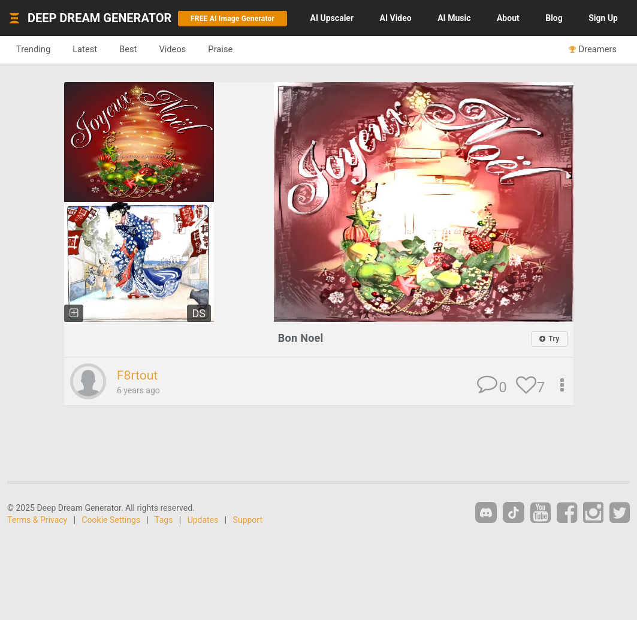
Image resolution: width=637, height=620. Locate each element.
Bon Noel (301, 338)
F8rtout (137, 375)
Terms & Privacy (37, 520)
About (508, 18)
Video (396, 18)
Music (453, 18)
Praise (220, 49)
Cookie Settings (111, 520)
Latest (85, 49)
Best (128, 49)
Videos (172, 49)
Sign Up (603, 18)
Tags (164, 520)
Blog (554, 18)
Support (247, 520)
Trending (33, 49)
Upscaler (332, 18)
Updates (203, 520)
